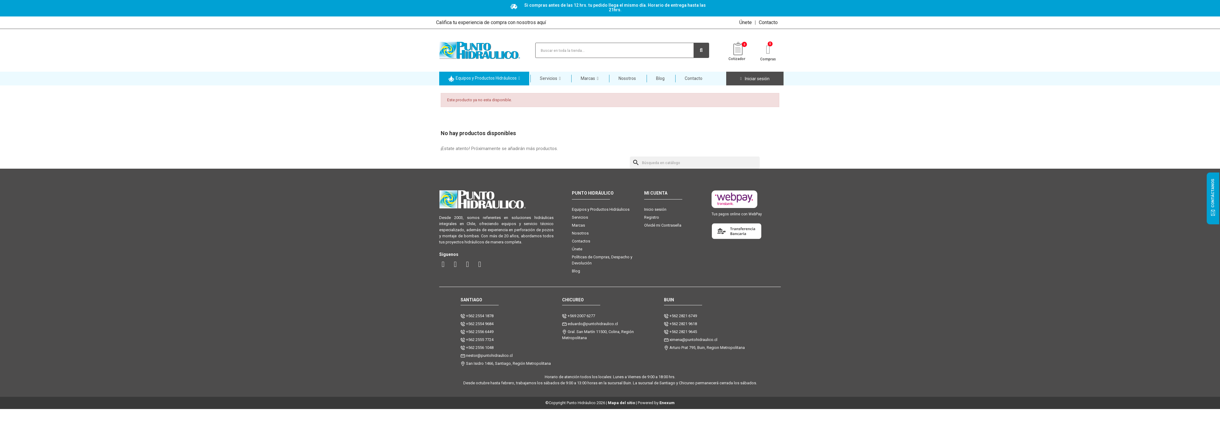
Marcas (578, 225)
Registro (651, 217)
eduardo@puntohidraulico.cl (593, 323)
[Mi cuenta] (755, 79)
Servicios (580, 217)
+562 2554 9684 (479, 323)
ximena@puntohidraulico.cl (693, 339)
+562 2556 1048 (479, 347)
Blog (576, 271)
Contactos (581, 241)
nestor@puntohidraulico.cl (489, 355)
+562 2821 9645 (683, 331)
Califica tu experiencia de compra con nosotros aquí (491, 22)
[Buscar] (695, 162)
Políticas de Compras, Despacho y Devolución (602, 260)
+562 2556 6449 (479, 331)
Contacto (768, 22)
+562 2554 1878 (479, 316)
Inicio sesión (655, 209)
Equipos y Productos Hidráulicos (601, 209)
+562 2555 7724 (479, 339)
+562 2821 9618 (683, 323)
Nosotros (580, 233)
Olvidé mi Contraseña (662, 225)
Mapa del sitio (621, 402)
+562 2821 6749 (683, 316)
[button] (484, 78)
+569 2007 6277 (581, 316)
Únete (745, 22)
